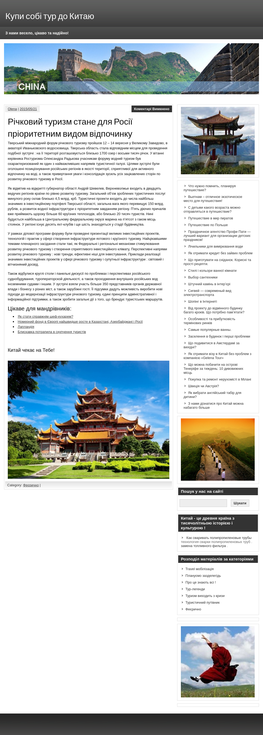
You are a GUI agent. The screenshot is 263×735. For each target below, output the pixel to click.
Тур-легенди (195, 589)
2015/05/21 (28, 109)
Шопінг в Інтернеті (202, 301)
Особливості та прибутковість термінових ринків (209, 321)
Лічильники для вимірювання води (215, 246)
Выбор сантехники (202, 277)
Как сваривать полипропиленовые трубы (219, 538)
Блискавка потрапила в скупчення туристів (52, 332)
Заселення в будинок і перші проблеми (219, 336)
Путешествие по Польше (208, 225)
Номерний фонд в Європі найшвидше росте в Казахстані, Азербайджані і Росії (80, 322)
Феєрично (31, 485)
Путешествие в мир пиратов (210, 218)
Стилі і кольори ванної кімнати (212, 271)
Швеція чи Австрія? (203, 386)
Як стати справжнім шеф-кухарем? (45, 316)
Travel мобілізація (199, 569)
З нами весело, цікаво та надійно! (37, 33)
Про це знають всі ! (200, 582)
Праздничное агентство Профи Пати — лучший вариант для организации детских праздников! (217, 236)
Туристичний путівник (202, 602)
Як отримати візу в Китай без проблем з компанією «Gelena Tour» (217, 356)
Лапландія (26, 327)
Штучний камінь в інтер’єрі (209, 284)
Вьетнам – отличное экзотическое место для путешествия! (213, 199)
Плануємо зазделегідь (203, 576)
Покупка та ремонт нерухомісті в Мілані (219, 379)
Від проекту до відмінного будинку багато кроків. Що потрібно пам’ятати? (214, 310)
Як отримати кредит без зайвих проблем (220, 253)
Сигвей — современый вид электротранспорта (207, 293)
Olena (12, 109)
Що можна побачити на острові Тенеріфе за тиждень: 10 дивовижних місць (213, 369)
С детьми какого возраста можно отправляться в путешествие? (212, 209)
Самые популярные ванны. (209, 330)
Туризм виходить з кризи (205, 596)
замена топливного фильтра (203, 546)
